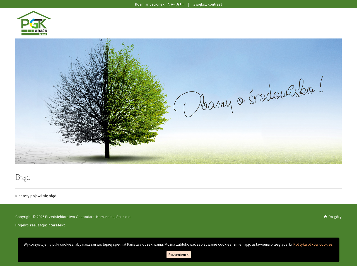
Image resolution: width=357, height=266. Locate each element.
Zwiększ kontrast (207, 4)
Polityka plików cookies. (313, 244)
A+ (173, 4)
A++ (180, 4)
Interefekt (56, 225)
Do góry (333, 216)
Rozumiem (178, 254)
